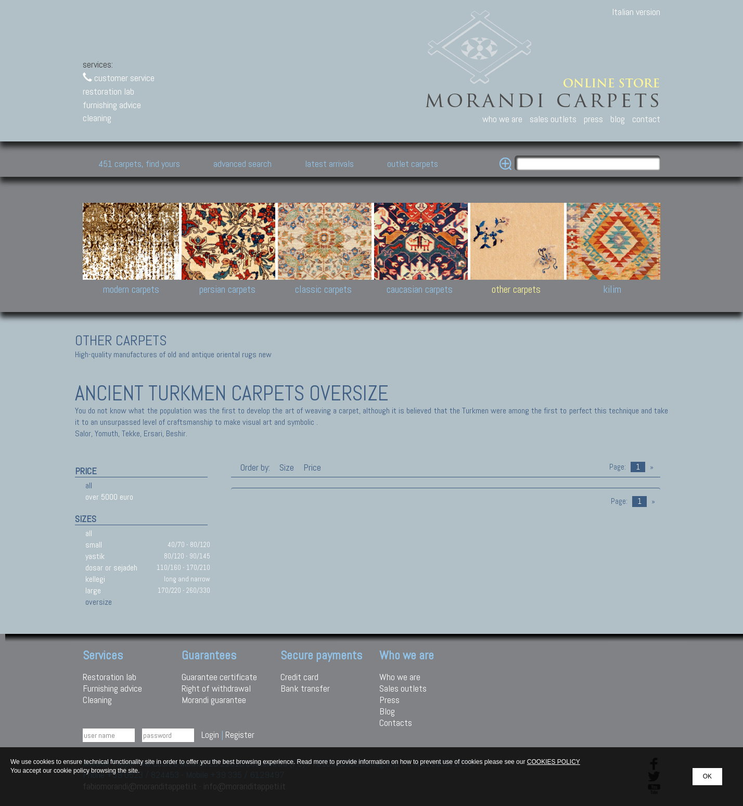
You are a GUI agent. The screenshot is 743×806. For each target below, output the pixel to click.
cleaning (97, 118)
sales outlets (553, 119)
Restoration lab (109, 677)
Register (239, 734)
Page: (617, 467)
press (593, 119)
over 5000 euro (109, 496)
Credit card (299, 677)
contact (646, 119)
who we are (502, 119)
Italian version (636, 12)
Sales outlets (403, 688)
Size (286, 467)
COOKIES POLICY (553, 761)
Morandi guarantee (214, 700)
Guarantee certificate (219, 677)
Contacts (395, 723)
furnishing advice (112, 105)
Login (210, 734)
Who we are (399, 677)
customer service (119, 78)
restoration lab (108, 91)
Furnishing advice (112, 688)
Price (311, 467)
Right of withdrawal (216, 688)
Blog (387, 711)
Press (389, 700)
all (88, 485)
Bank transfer (305, 688)
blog (617, 119)
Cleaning (97, 700)
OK (707, 776)
